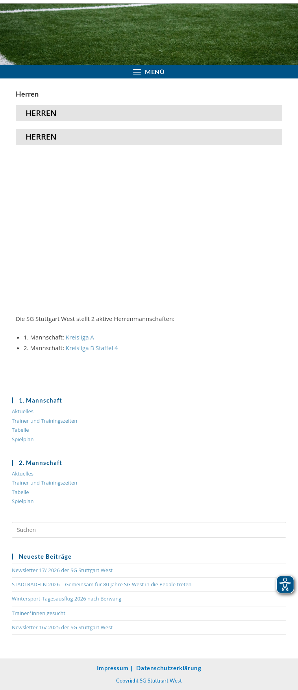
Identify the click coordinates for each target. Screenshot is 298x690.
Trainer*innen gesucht (38, 613)
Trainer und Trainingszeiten (44, 420)
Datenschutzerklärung (168, 667)
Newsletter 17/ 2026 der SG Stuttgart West (62, 570)
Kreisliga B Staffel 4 (92, 348)
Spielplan (22, 439)
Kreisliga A (80, 337)
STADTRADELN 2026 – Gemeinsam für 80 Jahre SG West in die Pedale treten (102, 584)
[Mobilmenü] (149, 71)
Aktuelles (22, 411)
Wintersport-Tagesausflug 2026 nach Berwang (66, 598)
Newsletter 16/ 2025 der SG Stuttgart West (62, 627)
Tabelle (20, 429)
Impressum (113, 667)
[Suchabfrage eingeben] (149, 530)
